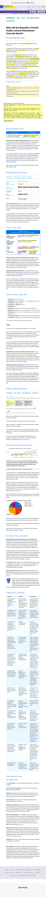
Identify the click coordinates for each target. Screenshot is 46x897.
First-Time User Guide (28, 790)
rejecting (11, 74)
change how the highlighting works (25, 151)
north (24, 61)
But (13, 63)
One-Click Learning (32, 817)
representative (18, 58)
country (10, 63)
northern (30, 77)
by (26, 50)
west (36, 61)
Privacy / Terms (9, 875)
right (19, 66)
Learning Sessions (31, 206)
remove (18, 30)
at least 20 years (18, 77)
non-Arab (25, 48)
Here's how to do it (25, 442)
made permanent (23, 74)
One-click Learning (28, 875)
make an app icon (34, 697)
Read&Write (31, 2)
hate (23, 238)
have (12, 50)
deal (35, 64)
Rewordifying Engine (15, 162)
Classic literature (4, 9)
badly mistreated (22, 50)
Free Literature (37, 872)
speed (33, 139)
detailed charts (19, 275)
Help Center (28, 872)
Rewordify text (8, 123)
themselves (28, 30)
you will (31, 137)
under (24, 77)
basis (7, 58)
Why (8, 27)
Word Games (18, 875)
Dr (33, 55)
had (7, 77)
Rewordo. (8, 804)
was (18, 71)
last (22, 71)
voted (13, 73)
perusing (34, 243)
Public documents (14, 9)
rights (15, 59)
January (25, 71)
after (22, 68)
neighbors (32, 50)
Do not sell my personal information (27, 878)
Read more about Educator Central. (14, 532)
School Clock (24, 820)
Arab (7, 51)
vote (19, 68)
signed (22, 64)
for (14, 56)
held (20, 71)
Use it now (20, 827)
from (8, 33)
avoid (28, 238)
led (26, 55)
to (21, 66)
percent (35, 71)
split (18, 37)
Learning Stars (31, 276)
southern (10, 55)
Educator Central (12, 463)
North (19, 33)
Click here (12, 835)
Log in (44, 9)
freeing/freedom (17, 55)
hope (17, 74)
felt (16, 50)
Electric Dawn (18, 838)
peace (31, 64)
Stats (18, 18)
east (31, 61)
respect (21, 59)
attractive (25, 76)
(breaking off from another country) (27, 73)
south (28, 61)
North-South (27, 64)
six (24, 68)
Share (23, 18)
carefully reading (34, 238)
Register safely (37, 9)
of (30, 27)
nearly (29, 71)
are (22, 48)
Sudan (9, 30)
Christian (30, 48)
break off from (28, 43)
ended (17, 64)
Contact (32, 842)
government (25, 58)
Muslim (12, 51)
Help (38, 6)
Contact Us (37, 875)
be (18, 76)
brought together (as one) (22, 56)
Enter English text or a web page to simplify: (14, 103)
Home (29, 6)
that (29, 58)
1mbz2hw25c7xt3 (23, 112)
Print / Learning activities (33, 18)
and (34, 48)
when (15, 63)
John (35, 55)
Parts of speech (10, 21)
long (14, 50)
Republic (24, 27)
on (33, 56)
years (26, 68)
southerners (13, 66)
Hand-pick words (41, 11)
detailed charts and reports (30, 496)
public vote (14, 71)
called (11, 56)
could (16, 76)
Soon (28, 137)
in (35, 50)
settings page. (24, 91)
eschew (30, 243)
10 (34, 11)
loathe (23, 243)
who (20, 48)
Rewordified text (11, 18)
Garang (8, 56)
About (11, 872)
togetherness (11, 76)
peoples (18, 61)
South (35, 27)
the (17, 27)
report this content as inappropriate (13, 81)
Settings (43, 6)
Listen (24, 137)
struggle (23, 55)
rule (33, 77)
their (29, 50)
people (10, 48)
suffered (10, 77)
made (21, 76)
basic (12, 59)
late (32, 55)
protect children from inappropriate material (18, 589)
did (13, 27)
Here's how (17, 337)
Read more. (32, 609)
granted (8, 66)
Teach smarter (29, 9)
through (11, 58)
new (36, 56)
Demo (34, 6)
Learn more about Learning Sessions (20, 224)
